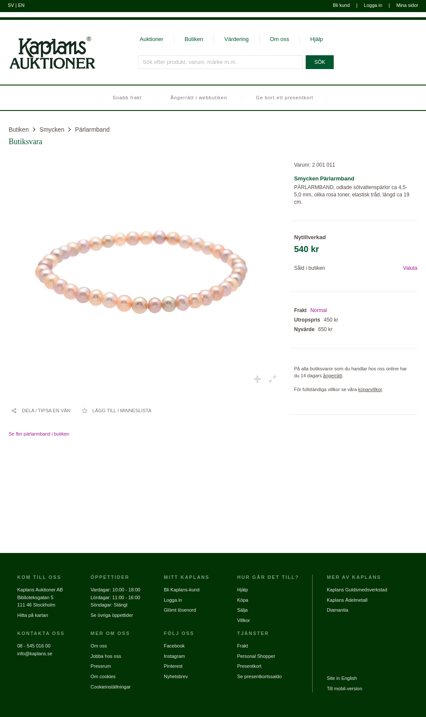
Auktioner (151, 39)
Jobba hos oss (106, 656)
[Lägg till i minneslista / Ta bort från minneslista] (116, 410)
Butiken (194, 39)
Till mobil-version (344, 688)
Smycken (52, 129)
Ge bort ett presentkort (284, 97)
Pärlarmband (92, 129)
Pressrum (101, 666)
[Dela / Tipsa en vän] (40, 410)
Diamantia (337, 610)
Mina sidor (407, 5)
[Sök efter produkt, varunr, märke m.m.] (220, 62)
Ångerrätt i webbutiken (198, 97)
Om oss (279, 39)
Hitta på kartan (32, 615)
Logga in (373, 5)
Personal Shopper (256, 656)
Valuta (410, 268)
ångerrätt (332, 375)
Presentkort (249, 666)
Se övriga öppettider (112, 615)
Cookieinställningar (111, 686)
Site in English (342, 678)
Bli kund (341, 5)
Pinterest (173, 666)
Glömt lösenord (180, 610)
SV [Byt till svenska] (11, 5)
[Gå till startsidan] (47, 68)
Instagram (174, 656)
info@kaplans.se (35, 653)
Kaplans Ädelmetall (347, 600)
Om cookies (103, 676)
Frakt (242, 645)
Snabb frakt (127, 97)
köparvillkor (370, 389)
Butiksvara (25, 141)
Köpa (242, 600)
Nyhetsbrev (176, 676)
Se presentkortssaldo (259, 676)
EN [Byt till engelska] (21, 5)
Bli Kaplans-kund (182, 589)
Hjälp (316, 39)
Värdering (236, 39)
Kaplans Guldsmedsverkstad (357, 589)
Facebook (174, 645)
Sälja (242, 610)
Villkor (243, 620)
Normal (318, 310)
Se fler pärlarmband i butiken (39, 433)
